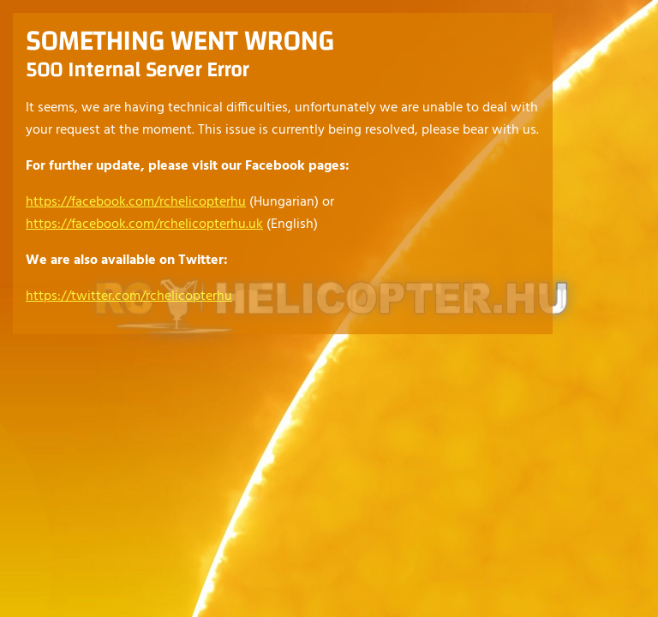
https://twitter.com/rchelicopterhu (129, 296)
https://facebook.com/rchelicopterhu (136, 202)
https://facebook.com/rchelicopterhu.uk (144, 224)
